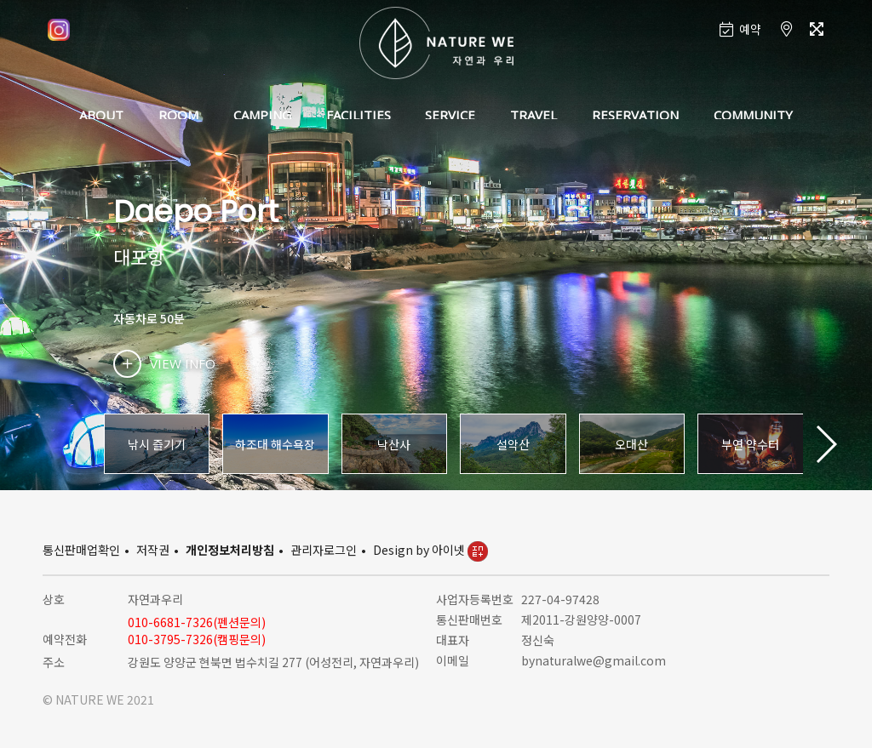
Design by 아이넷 (430, 549)
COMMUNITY (753, 114)
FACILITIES (358, 114)
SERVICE (450, 114)
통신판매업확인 (81, 549)
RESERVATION (635, 114)
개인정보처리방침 (230, 549)
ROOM (178, 114)
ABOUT (101, 114)
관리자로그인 (323, 549)
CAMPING (262, 114)
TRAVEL (533, 114)
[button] (825, 444)
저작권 (152, 549)
